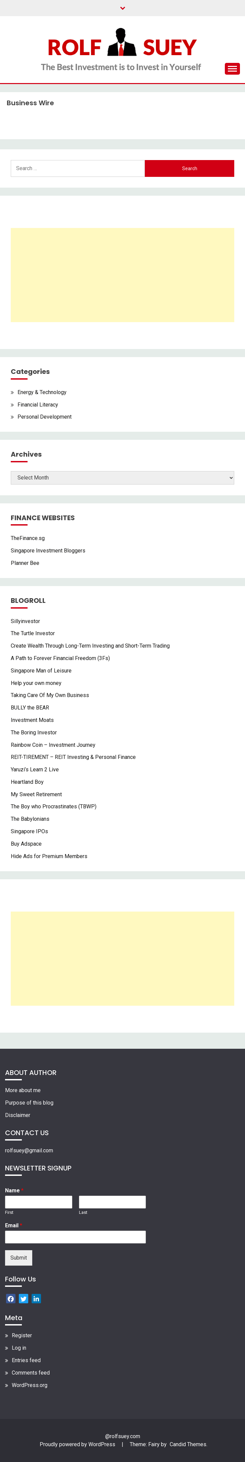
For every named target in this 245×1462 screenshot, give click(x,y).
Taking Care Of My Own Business (50, 695)
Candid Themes (188, 1444)
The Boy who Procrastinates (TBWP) (53, 806)
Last (83, 1212)
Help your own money (36, 683)
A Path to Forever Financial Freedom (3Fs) (60, 658)
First (9, 1212)
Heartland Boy (27, 782)
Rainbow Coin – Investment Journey (53, 745)
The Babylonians (30, 819)
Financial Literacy (37, 404)
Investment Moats (32, 720)
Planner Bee (25, 563)
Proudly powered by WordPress (78, 1444)
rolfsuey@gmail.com (29, 1150)
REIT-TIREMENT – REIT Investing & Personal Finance (73, 757)
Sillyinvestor (25, 621)
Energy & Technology (42, 392)
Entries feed (26, 1360)
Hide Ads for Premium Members (49, 856)
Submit (18, 1258)
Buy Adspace (26, 844)
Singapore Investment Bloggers (48, 550)
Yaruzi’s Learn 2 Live (35, 769)
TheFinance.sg (28, 538)
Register (22, 1335)
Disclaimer (17, 1115)
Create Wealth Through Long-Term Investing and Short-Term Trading (90, 646)
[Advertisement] (122, 275)
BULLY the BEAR (30, 707)
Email (13, 1225)
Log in (19, 1348)
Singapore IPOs (29, 831)
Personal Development (44, 417)
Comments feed (31, 1373)
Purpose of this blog (29, 1103)
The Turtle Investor (33, 633)
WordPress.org (29, 1385)
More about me (23, 1090)
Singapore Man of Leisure (41, 670)
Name (14, 1190)
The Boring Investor (34, 732)
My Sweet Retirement (36, 794)
